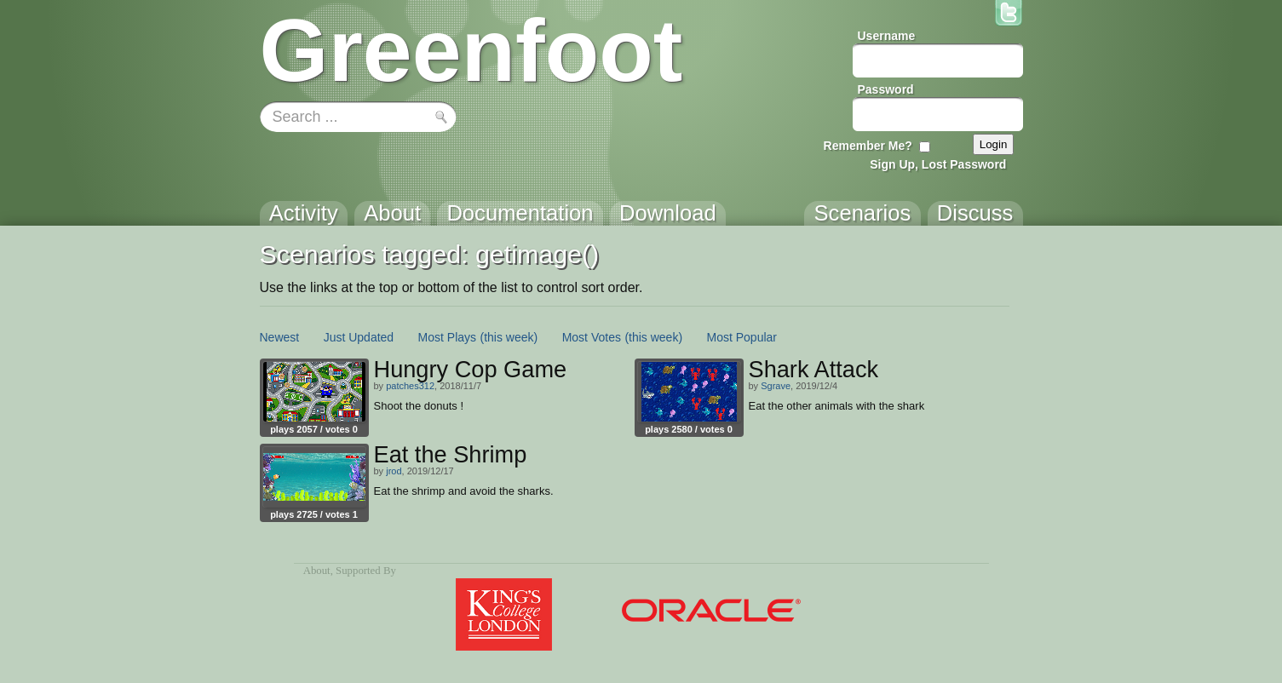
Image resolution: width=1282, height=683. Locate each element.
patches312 (410, 386)
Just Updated (359, 337)
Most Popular (742, 337)
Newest (280, 337)
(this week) (509, 337)
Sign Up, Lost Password (938, 164)
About (317, 571)
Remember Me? (868, 145)
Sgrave (775, 386)
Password (886, 89)
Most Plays (447, 337)
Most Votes (591, 337)
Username (887, 36)
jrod (393, 471)
